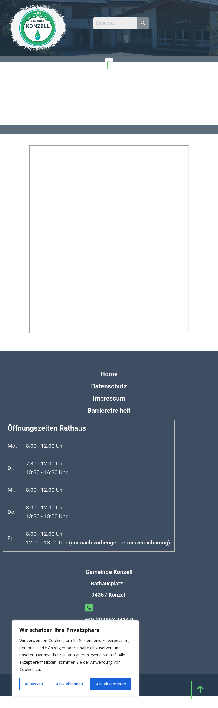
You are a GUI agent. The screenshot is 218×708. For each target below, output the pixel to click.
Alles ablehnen (69, 684)
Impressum (109, 398)
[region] (75, 658)
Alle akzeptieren (111, 684)
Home (109, 374)
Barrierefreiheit (108, 410)
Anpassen (34, 684)
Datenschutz (109, 386)
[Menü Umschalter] (109, 65)
